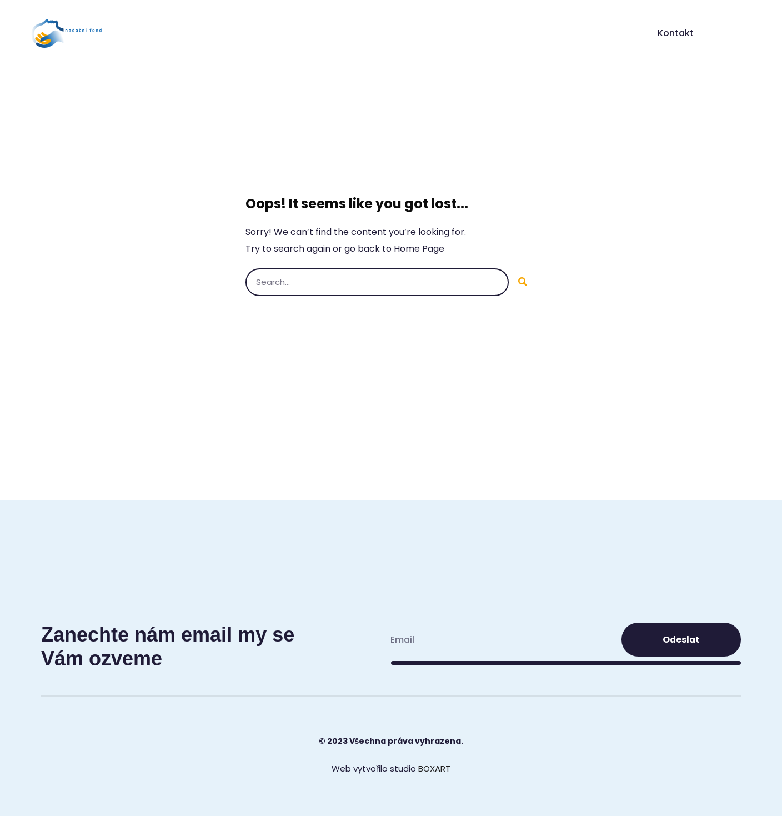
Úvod (245, 33)
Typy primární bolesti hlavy (395, 33)
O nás (294, 33)
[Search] (523, 282)
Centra (546, 33)
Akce (595, 33)
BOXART (434, 768)
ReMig (494, 33)
